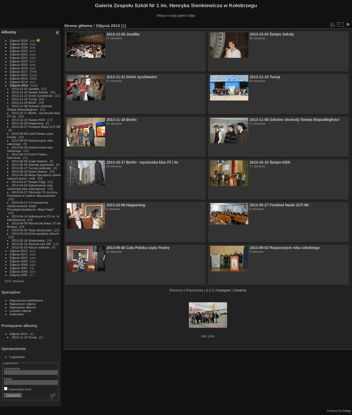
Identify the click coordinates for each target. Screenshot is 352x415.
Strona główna (78, 25)
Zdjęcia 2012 (19, 250)
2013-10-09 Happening (28, 123)
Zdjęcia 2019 (19, 64)
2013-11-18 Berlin (24, 102)
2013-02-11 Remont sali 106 (31, 244)
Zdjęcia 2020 (19, 61)
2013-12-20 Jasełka (25, 88)
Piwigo (347, 410)
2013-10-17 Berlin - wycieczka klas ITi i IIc (142, 162)
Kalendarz (17, 314)
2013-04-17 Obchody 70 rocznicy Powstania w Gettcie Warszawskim (32, 193)
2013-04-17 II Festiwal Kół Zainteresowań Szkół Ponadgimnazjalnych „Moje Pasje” (30, 206)
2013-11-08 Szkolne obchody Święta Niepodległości (29, 107)
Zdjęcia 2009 (19, 261)
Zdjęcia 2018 (19, 68)
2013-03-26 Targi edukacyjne (32, 230)
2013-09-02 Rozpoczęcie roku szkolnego (285, 248)
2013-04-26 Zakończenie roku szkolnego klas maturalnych (30, 187)
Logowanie (17, 357)
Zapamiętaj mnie (17, 389)
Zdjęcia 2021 (19, 57)
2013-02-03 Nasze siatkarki (31, 247)
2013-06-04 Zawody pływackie (33, 164)
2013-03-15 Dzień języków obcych (35, 233)
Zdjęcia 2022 (19, 54)
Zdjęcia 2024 (19, 47)
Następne (223, 290)
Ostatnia (240, 290)
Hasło (8, 378)
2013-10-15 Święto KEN (28, 119)
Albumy (8, 32)
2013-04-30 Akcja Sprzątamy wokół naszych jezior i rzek (33, 176)
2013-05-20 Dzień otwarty (29, 171)
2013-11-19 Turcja (25, 99)
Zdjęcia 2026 (19, 40)
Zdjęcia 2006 (19, 271)
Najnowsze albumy (23, 307)
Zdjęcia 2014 (19, 82)
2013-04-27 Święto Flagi (29, 182)
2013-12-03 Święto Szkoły (30, 92)
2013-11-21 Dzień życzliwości (32, 95)
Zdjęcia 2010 (19, 257)
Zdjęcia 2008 (19, 264)
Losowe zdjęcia (20, 310)
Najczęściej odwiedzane (26, 300)
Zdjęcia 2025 (19, 44)
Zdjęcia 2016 (19, 75)
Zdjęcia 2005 (19, 275)
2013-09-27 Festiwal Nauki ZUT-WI (36, 126)
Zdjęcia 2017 (19, 71)
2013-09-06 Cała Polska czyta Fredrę (137, 248)
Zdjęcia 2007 (19, 268)
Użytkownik (12, 368)
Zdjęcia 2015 (19, 78)
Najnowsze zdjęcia (23, 303)
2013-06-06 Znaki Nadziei (30, 161)
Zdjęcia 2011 (19, 254)
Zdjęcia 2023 (19, 51)
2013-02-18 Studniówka (29, 240)
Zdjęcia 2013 (19, 85)
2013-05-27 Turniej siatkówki (31, 168)
